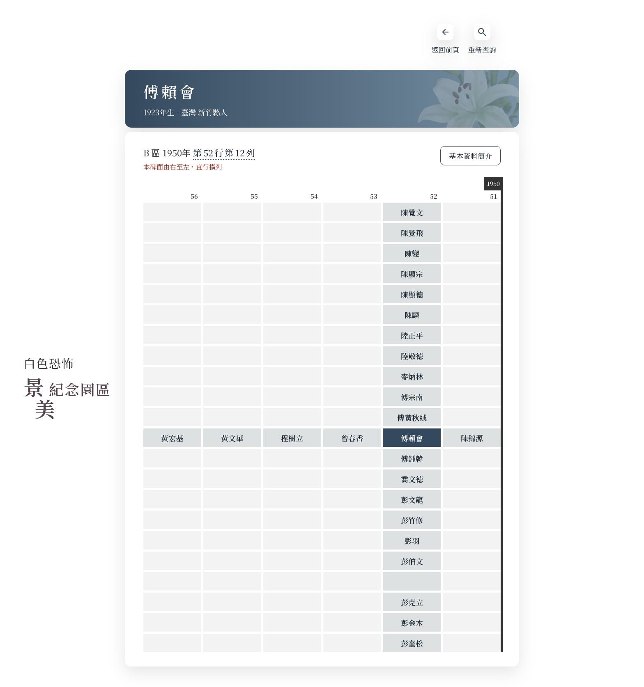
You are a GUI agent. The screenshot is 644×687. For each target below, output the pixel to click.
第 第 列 (224, 152)
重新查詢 (482, 39)
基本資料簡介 (470, 156)
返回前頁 (445, 39)
